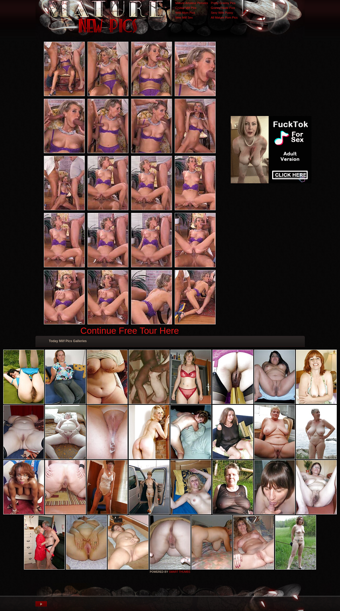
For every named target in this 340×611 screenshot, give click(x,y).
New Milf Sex (184, 17)
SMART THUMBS (179, 571)
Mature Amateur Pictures (192, 3)
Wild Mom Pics (185, 12)
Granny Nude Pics (223, 7)
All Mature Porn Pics (224, 17)
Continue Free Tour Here (129, 331)
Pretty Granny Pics (223, 3)
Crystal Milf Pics (186, 7)
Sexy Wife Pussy (222, 12)
